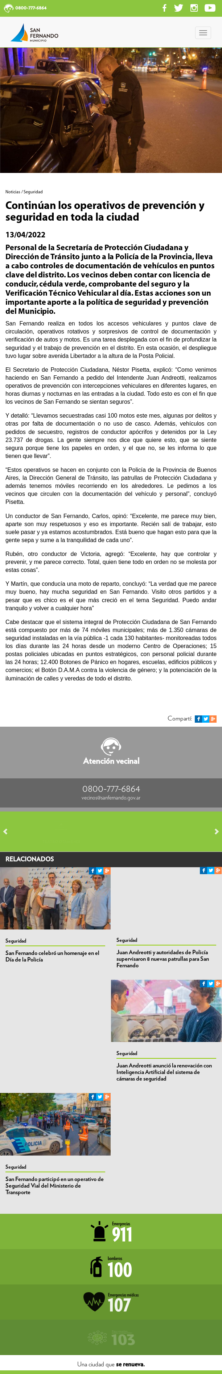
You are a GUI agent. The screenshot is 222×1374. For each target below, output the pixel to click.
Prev (9, 831)
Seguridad (15, 941)
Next (213, 831)
